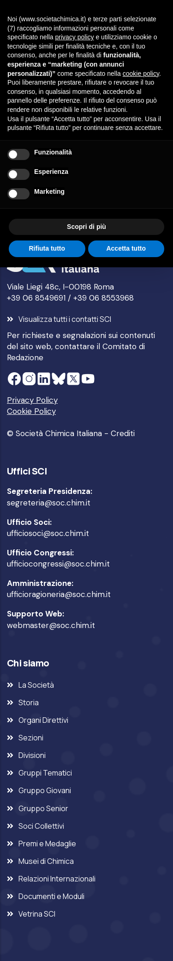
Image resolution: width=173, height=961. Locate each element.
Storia (28, 702)
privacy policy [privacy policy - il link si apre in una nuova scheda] (74, 37)
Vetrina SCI (36, 914)
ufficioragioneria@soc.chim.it (59, 594)
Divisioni (32, 755)
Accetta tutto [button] (126, 248)
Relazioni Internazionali (56, 879)
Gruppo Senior (43, 808)
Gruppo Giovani (44, 790)
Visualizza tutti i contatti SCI (64, 319)
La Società (36, 685)
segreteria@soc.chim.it (48, 503)
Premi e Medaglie (47, 843)
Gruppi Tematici (45, 773)
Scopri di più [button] (86, 226)
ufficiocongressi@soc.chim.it (58, 564)
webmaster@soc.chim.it (51, 625)
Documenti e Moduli (51, 896)
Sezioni (30, 738)
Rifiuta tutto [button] (47, 248)
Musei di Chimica (46, 861)
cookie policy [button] (141, 73)
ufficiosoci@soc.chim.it (48, 533)
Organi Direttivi (43, 720)
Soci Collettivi (41, 826)
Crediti (123, 433)
